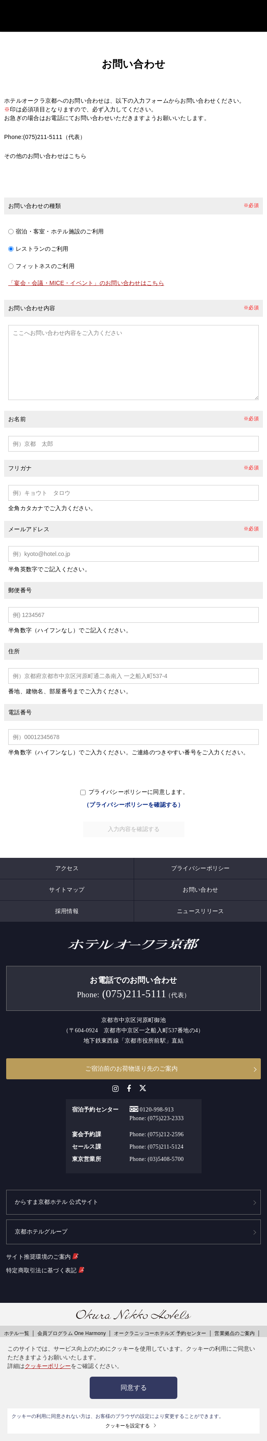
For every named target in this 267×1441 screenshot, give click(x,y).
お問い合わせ (200, 893)
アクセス (67, 871)
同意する (134, 1387)
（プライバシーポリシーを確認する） (133, 808)
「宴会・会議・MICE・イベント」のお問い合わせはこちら (86, 274)
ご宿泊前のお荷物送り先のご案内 (131, 1071)
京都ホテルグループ (41, 1235)
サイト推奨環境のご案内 (42, 1259)
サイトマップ (66, 893)
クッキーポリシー (48, 1366)
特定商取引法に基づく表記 (45, 1273)
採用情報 (67, 914)
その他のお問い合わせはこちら (45, 147)
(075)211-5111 (43, 128)
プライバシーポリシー (200, 871)
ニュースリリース (200, 914)
